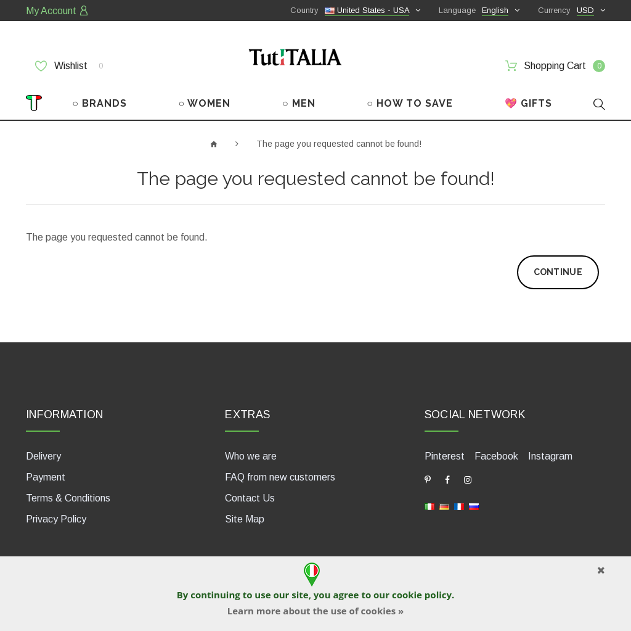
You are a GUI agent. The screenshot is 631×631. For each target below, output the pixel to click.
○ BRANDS (99, 103)
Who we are (251, 456)
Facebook (496, 456)
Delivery (43, 456)
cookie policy (422, 594)
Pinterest (445, 456)
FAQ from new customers (280, 477)
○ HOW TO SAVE (410, 103)
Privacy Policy (56, 519)
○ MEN (299, 103)
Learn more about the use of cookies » (315, 610)
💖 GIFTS (528, 103)
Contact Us (250, 498)
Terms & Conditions (68, 498)
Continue (558, 272)
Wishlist (69, 66)
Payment (45, 477)
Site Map (244, 519)
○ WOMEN (205, 103)
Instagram (550, 456)
